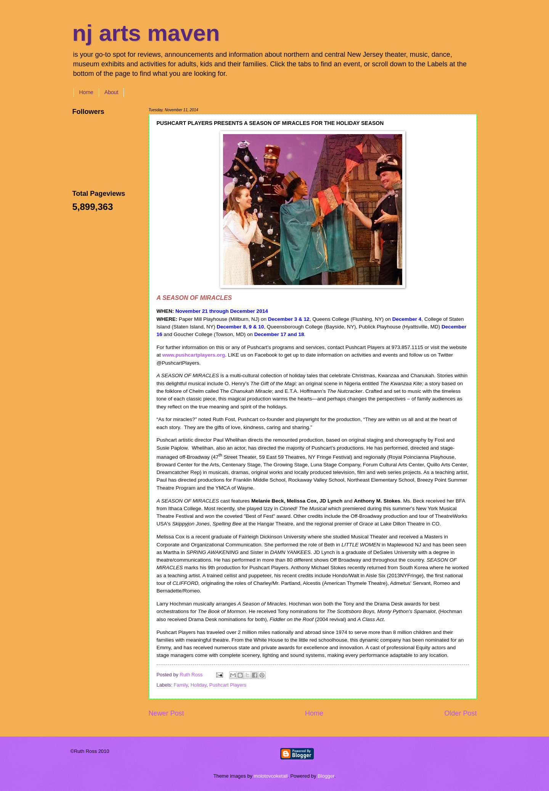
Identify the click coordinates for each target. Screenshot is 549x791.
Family (181, 685)
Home (86, 92)
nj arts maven (146, 33)
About (111, 92)
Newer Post (166, 713)
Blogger (326, 776)
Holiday (199, 685)
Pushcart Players (227, 685)
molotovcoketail (271, 776)
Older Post (460, 713)
